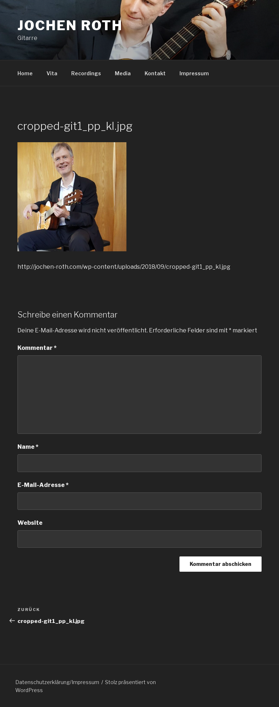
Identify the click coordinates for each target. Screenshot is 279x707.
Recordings (86, 73)
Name (28, 446)
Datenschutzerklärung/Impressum (57, 682)
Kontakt (155, 73)
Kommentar (37, 347)
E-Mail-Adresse (43, 485)
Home (25, 73)
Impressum (194, 73)
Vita (51, 73)
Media (123, 73)
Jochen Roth (70, 25)
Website (30, 522)
